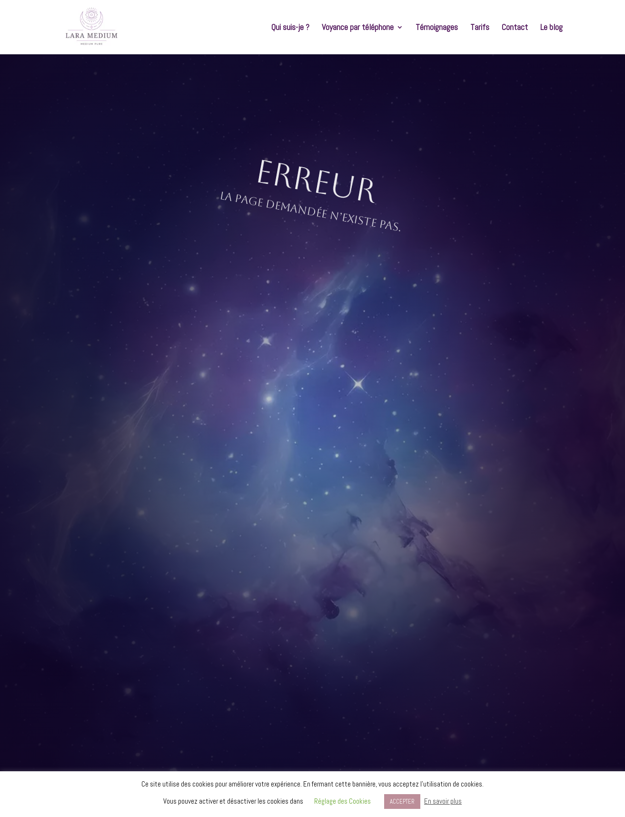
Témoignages (437, 28)
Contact (515, 28)
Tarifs (479, 28)
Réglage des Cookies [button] (342, 801)
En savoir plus (443, 801)
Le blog (551, 28)
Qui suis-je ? (290, 28)
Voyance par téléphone (358, 28)
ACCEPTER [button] (402, 801)
